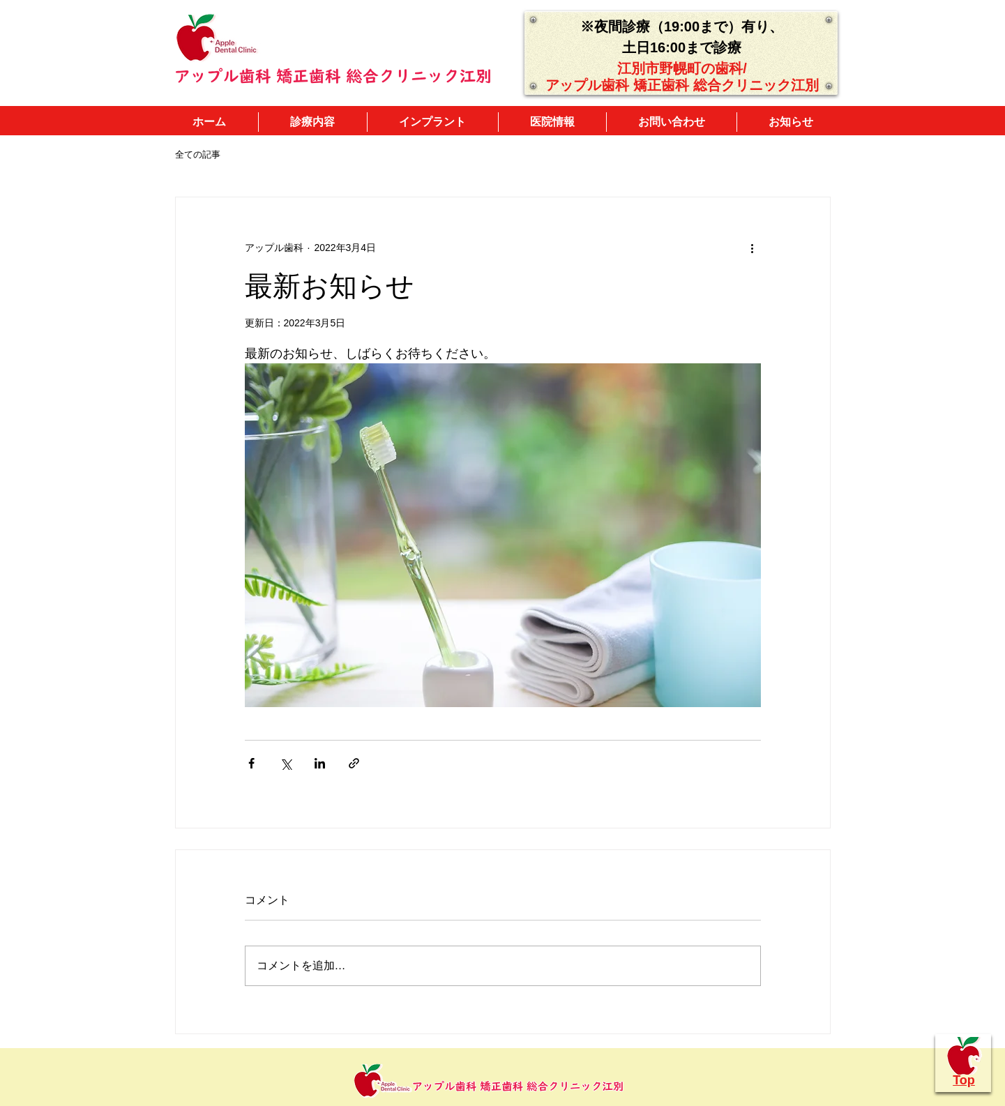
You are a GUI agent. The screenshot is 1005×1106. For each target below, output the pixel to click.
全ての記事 (197, 154)
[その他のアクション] (752, 247)
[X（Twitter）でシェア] (285, 763)
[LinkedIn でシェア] (319, 763)
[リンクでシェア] (354, 763)
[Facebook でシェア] (251, 763)
